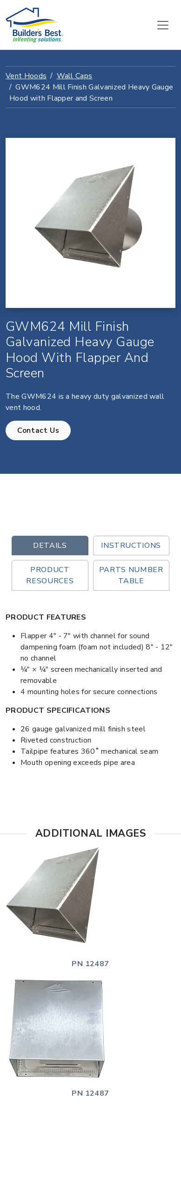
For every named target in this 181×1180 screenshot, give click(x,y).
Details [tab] (50, 545)
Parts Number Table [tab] (131, 575)
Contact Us (38, 430)
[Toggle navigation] (162, 25)
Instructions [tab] (131, 545)
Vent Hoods (26, 76)
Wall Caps (75, 76)
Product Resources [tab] (50, 575)
